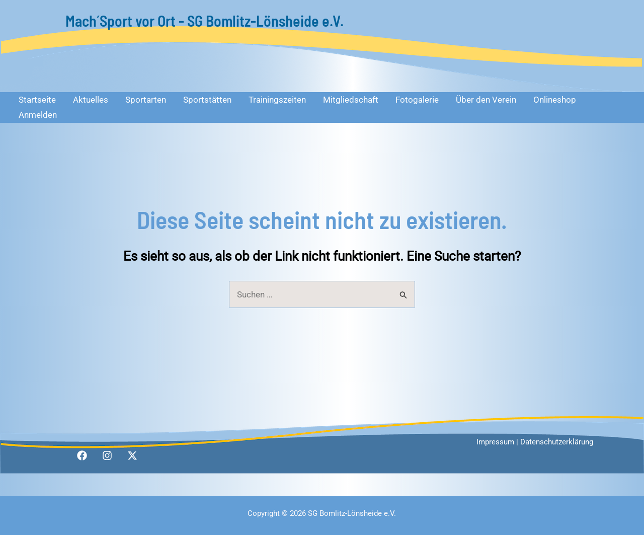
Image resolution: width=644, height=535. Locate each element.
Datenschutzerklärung (556, 441)
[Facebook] (82, 455)
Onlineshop (554, 100)
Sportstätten (207, 100)
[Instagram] (107, 455)
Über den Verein (486, 100)
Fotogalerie (417, 100)
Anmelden (38, 115)
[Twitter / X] (132, 455)
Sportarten (145, 100)
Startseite (37, 100)
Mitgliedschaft (350, 100)
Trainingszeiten (277, 100)
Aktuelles (90, 100)
